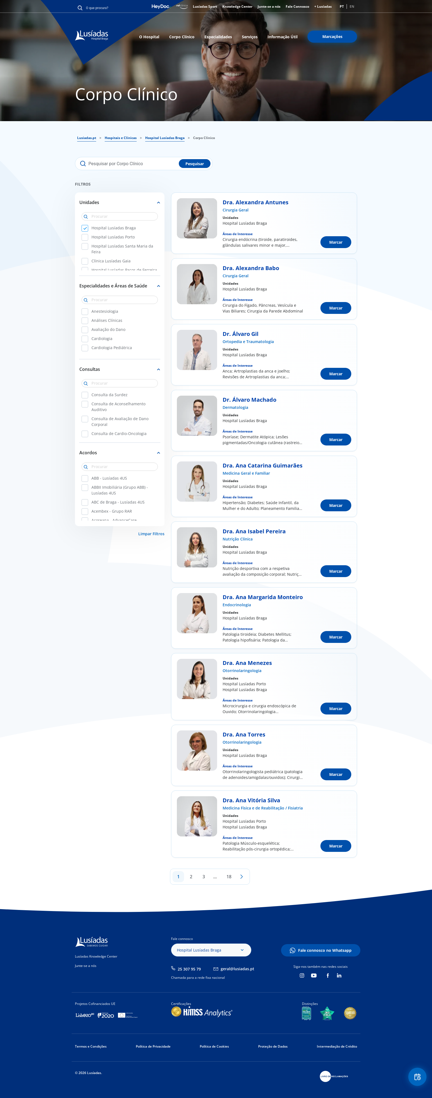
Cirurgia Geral (236, 210)
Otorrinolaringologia (242, 670)
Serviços (250, 36)
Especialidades (218, 36)
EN (352, 6)
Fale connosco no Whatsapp (325, 950)
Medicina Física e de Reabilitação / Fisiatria (263, 808)
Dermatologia (235, 407)
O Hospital (149, 36)
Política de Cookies (214, 1046)
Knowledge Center (237, 6)
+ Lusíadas (323, 6)
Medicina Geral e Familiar (246, 473)
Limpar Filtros (151, 533)
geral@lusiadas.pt (237, 968)
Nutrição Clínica (238, 539)
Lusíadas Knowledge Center (96, 956)
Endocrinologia (237, 604)
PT (342, 6)
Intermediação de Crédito (337, 1046)
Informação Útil (283, 36)
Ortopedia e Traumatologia (248, 341)
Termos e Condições (91, 1046)
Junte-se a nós (269, 6)
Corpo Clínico (182, 36)
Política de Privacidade (153, 1046)
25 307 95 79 (189, 969)
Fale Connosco (297, 6)
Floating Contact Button (416, 1077)
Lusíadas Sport (205, 6)
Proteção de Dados (273, 1046)
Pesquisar (194, 163)
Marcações (332, 36)
